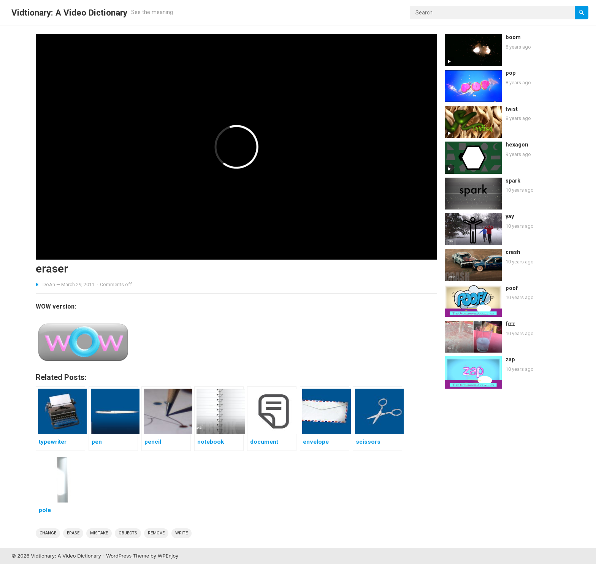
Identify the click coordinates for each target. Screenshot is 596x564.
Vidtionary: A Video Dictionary (69, 12)
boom (513, 37)
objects (128, 533)
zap (510, 359)
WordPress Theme (127, 556)
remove (156, 533)
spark (513, 181)
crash (513, 252)
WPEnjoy (168, 556)
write (181, 533)
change (48, 533)
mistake (99, 533)
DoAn (49, 284)
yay (510, 216)
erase (73, 533)
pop (511, 73)
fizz (510, 324)
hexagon (517, 145)
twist (512, 109)
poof (512, 288)
